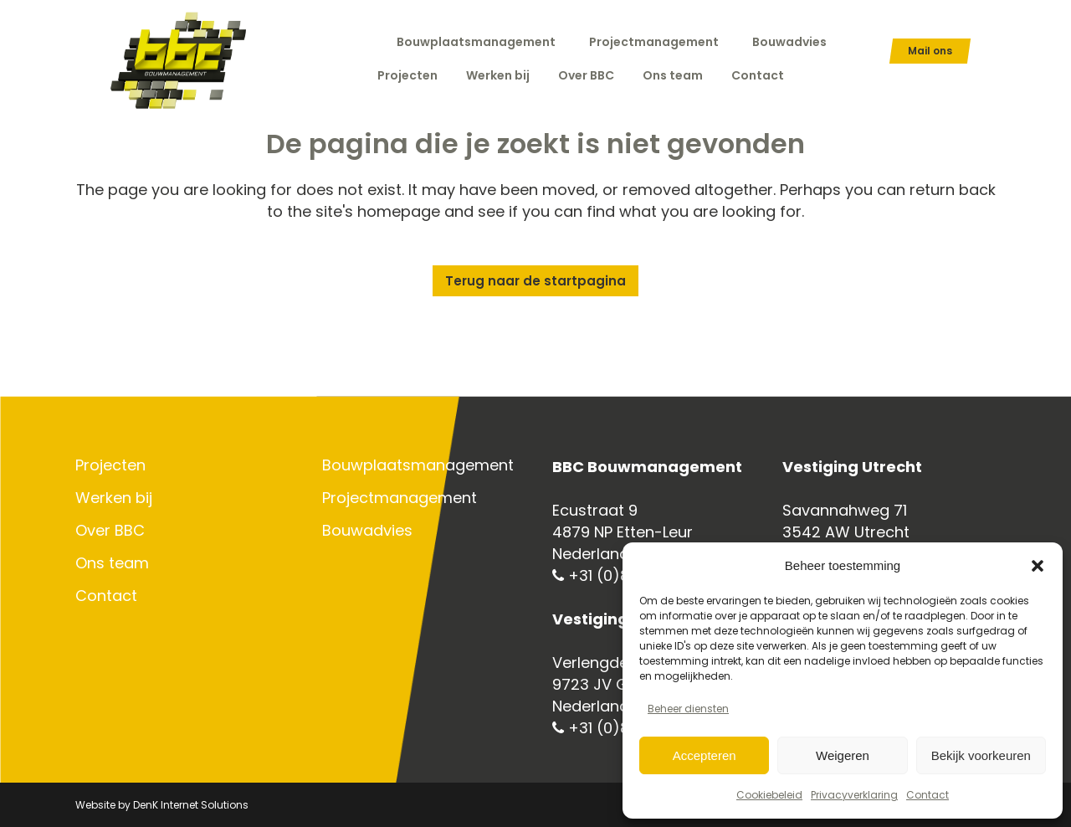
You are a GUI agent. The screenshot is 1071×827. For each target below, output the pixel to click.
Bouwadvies (789, 41)
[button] (1037, 565)
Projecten (110, 465)
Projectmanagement (654, 41)
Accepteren (704, 755)
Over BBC (110, 530)
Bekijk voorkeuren (981, 755)
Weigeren (842, 755)
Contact (927, 795)
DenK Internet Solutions (191, 805)
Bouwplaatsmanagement (476, 41)
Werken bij (113, 498)
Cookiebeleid (769, 795)
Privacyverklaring (854, 795)
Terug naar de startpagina (535, 281)
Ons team (112, 563)
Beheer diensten (688, 708)
